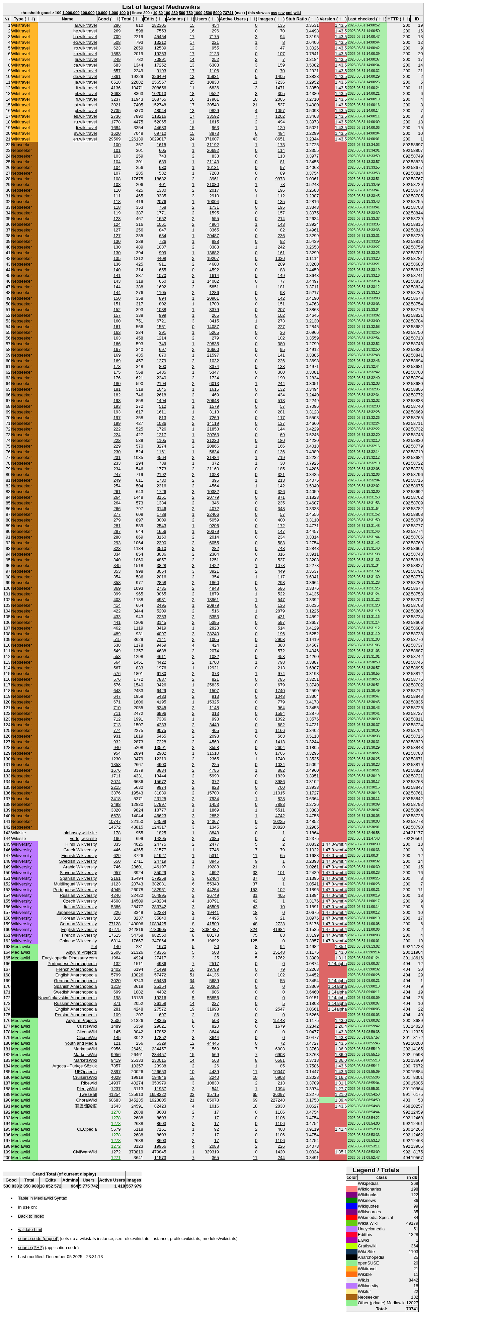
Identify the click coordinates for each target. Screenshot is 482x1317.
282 (215, 548)
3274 (161, 446)
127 (116, 229)
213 (281, 480)
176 (116, 377)
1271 (115, 1157)
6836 (214, 87)
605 (162, 150)
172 (281, 525)
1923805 (158, 1100)
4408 (161, 258)
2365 (214, 758)
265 (215, 315)
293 (116, 542)
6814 (115, 940)
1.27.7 (341, 1088)
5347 (214, 372)
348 (281, 508)
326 (281, 491)
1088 (161, 309)
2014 (214, 537)
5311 (214, 855)
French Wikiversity (79, 935)
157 (281, 212)
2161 (115, 878)
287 (116, 531)
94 (282, 36)
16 (192, 30)
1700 (214, 662)
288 (116, 537)
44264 (213, 889)
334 (116, 554)
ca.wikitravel (85, 65)
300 (281, 372)
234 (116, 468)
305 (281, 93)
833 (215, 156)
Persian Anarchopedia (76, 1014)
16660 (213, 349)
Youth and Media (81, 1043)
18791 (213, 901)
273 (281, 320)
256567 (159, 82)
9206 (214, 525)
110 (116, 190)
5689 (214, 980)
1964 (115, 957)
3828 (161, 565)
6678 (115, 815)
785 (281, 679)
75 (255, 935)
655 (162, 269)
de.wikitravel (85, 76)
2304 (214, 554)
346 (215, 502)
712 (116, 719)
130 (116, 241)
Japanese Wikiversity (77, 912)
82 (282, 229)
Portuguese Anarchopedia (72, 963)
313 (215, 713)
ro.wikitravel (85, 48)
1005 (214, 639)
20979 (213, 605)
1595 (214, 212)
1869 (214, 810)
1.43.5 (341, 25)
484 (281, 133)
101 (116, 150)
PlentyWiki (87, 1088)
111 (116, 195)
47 (282, 48)
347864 (159, 940)
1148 (214, 707)
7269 (214, 417)
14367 (213, 821)
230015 (159, 1060)
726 (162, 241)
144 (116, 286)
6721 (161, 320)
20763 (213, 434)
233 (116, 463)
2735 (115, 110)
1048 (280, 696)
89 (282, 173)
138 (281, 366)
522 (281, 593)
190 (281, 377)
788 (162, 463)
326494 (159, 76)
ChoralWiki (86, 1100)
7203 (214, 173)
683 (116, 65)
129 (281, 127)
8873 (214, 133)
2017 (214, 190)
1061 (161, 224)
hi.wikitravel (86, 59)
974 (281, 673)
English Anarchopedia (76, 974)
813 (162, 417)
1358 (115, 764)
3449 (214, 724)
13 (192, 65)
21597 (213, 355)
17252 (160, 65)
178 (116, 832)
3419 (161, 628)
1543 (115, 1106)
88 (282, 269)
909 (162, 252)
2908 (280, 639)
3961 (214, 178)
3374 (214, 366)
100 (122, 13)
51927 (160, 855)
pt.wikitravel (85, 104)
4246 (115, 895)
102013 (159, 93)
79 (282, 849)
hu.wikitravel (85, 36)
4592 (214, 269)
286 (116, 25)
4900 (161, 764)
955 (215, 48)
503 (215, 952)
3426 (161, 684)
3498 (115, 804)
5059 (214, 520)
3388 (214, 247)
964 (281, 707)
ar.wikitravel (85, 25)
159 (281, 65)
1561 (161, 326)
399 (116, 593)
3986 (280, 781)
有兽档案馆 (86, 1105)
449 (281, 571)
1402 (115, 969)
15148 (279, 952)
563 (281, 736)
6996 (161, 713)
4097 (161, 633)
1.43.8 (341, 1031)
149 (281, 275)
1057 (280, 110)
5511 (280, 810)
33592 (213, 116)
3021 (115, 104)
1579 (214, 406)
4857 (161, 559)
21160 (213, 468)
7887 (161, 679)
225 (215, 764)
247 (116, 474)
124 (116, 224)
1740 (280, 690)
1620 (115, 133)
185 (281, 468)
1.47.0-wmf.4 (334, 844)
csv (274, 13)
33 (255, 872)
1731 (214, 207)
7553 (161, 30)
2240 (161, 377)
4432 (161, 992)
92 (282, 241)
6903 (280, 1048)
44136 (213, 974)
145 (116, 1031)
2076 (161, 201)
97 (282, 167)
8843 (214, 832)
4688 (161, 650)
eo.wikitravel (85, 42)
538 (116, 645)
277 (116, 514)
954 (116, 753)
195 (281, 207)
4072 (214, 508)
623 (116, 48)
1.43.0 (341, 952)
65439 (160, 980)
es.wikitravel (85, 116)
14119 (213, 423)
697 (162, 349)
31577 (160, 849)
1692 (161, 286)
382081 (159, 883)
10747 (115, 821)
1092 (280, 719)
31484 (213, 457)
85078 (213, 1100)
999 (162, 315)
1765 (280, 753)
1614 (214, 275)
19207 (213, 258)
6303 (214, 65)
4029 (115, 1077)
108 (116, 178)
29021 (160, 1026)
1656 (161, 531)
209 (281, 264)
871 (281, 497)
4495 (214, 918)
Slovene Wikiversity (78, 872)
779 (281, 701)
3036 (161, 554)
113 (281, 156)
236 (281, 235)
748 (281, 548)
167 (116, 349)
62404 (213, 878)
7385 (214, 838)
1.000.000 (71, 13)
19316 (160, 997)
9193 (161, 70)
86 (216, 1014)
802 (162, 303)
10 (155, 13)
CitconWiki (87, 1031)
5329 (161, 1043)
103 (116, 156)
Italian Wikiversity (80, 906)
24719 (160, 861)
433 (116, 616)
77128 (115, 923)
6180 (161, 673)
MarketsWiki (85, 1048)
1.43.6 (341, 1043)
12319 (160, 758)
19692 (213, 940)
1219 (115, 986)
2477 (214, 844)
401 (162, 184)
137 (281, 423)
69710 (160, 133)
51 (192, 974)
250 (174, 13)
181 (281, 286)
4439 (214, 1071)
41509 (213, 923)
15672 (160, 781)
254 (116, 485)
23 (192, 1094)
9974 (161, 787)
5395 (214, 622)
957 (116, 872)
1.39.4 (341, 1100)
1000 (198, 13)
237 (215, 1003)
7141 (161, 639)
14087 (213, 326)
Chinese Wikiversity (78, 940)
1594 (280, 713)
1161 (161, 451)
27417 (160, 957)
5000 (217, 13)
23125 (160, 798)
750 (189, 13)
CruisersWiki (85, 1077)
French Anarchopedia (76, 969)
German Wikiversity (78, 923)
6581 (280, 1060)
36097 (279, 1094)
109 (116, 1014)
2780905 (158, 929)
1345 (214, 827)
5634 (214, 451)
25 (192, 82)
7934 (214, 798)
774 (116, 730)
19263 (160, 53)
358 (116, 582)
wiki (297, 13)
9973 (280, 178)
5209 (161, 611)
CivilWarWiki (85, 1151)
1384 (161, 502)
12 (192, 48)
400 (281, 520)
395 (215, 480)
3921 (214, 571)
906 (215, 992)
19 (192, 1009)
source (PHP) (31, 1247)
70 (282, 30)
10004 (213, 201)
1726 (161, 429)
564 (116, 662)
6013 (214, 383)
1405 (280, 76)
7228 (161, 741)
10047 (279, 1071)
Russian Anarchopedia (75, 1003)
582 (162, 173)
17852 (160, 1031)
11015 (279, 792)
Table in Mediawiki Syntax (42, 1198)
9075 (161, 730)
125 (253, 940)
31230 (213, 440)
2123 (214, 53)
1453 (214, 804)
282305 (159, 25)
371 (116, 1003)
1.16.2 (341, 1077)
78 (282, 184)
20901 (213, 298)
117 (281, 417)
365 (215, 1157)
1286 (214, 292)
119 (116, 212)
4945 (115, 889)
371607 (212, 139)
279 (215, 338)
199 (116, 423)
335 (116, 844)
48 (255, 923)
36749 (213, 895)
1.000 (113, 13)
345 (116, 565)
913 (215, 696)
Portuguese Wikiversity (75, 889)
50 (160, 13)
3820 (115, 810)
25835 (213, 684)
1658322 (158, 1094)
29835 (213, 343)
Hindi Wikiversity (81, 844)
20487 (213, 235)
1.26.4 (341, 1026)
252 (215, 59)
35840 (160, 918)
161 (281, 252)
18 (192, 93)
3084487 (210, 929)
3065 (161, 593)
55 (282, 980)
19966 (160, 1146)
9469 (161, 645)
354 (116, 576)
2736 (115, 116)
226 (281, 360)
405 (215, 730)
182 (116, 394)
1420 (280, 1151)
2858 (161, 582)
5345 (161, 707)
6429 (161, 690)
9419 (115, 1060)
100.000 (88, 13)
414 (116, 605)
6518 (115, 82)
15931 (213, 76)
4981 (161, 599)
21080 (213, 184)
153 (253, 889)
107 (281, 53)
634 (162, 235)
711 (116, 713)
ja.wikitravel (86, 82)
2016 (161, 576)
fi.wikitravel (86, 127)
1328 (214, 474)
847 (162, 229)
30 (282, 463)
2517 (214, 963)
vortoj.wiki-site (83, 838)
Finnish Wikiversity (79, 855)
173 (281, 144)
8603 (161, 1112)
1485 (161, 372)
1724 (214, 377)
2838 (280, 1106)
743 (162, 156)
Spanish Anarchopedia (75, 986)
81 (282, 161)
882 (281, 770)
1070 (161, 275)
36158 (160, 1003)
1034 (280, 764)
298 (281, 582)
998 (215, 719)
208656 (159, 87)
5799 (115, 974)
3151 (161, 497)
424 (215, 645)
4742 (280, 815)
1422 (214, 565)
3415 (214, 320)
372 (215, 463)
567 (116, 667)
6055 (214, 542)
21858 (213, 429)
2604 (280, 747)
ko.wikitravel (85, 53)
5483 (161, 696)
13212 (160, 42)
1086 (161, 423)
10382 (213, 491)
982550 (159, 935)
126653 (159, 1071)
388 (281, 645)
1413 (280, 741)
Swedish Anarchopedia (75, 992)
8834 (161, 770)
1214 (161, 338)
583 (281, 542)
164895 (159, 895)
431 (281, 616)
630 (162, 167)
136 (116, 264)
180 (116, 383)
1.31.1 (341, 957)
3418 (115, 798)
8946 (214, 861)
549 (116, 650)
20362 (213, 986)
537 (281, 104)
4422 (161, 662)
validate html (30, 1229)
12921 (213, 667)
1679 (280, 1026)
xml (289, 13)
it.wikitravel (86, 87)
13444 (160, 775)
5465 (161, 736)
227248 (277, 1100)
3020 (115, 980)
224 (116, 434)
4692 (214, 872)
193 (116, 400)
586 (281, 588)
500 (182, 13)
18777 (160, 810)
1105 (161, 292)
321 (281, 474)
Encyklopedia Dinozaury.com (69, 957)
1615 (214, 121)
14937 (115, 1083)
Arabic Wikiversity (80, 866)
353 (116, 571)
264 (116, 497)
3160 (161, 537)
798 (281, 662)
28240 (213, 633)
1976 (161, 667)
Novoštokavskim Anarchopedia (67, 997)
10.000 (101, 13)
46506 (213, 906)
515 (116, 639)
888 (215, 241)
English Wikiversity (79, 929)
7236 (280, 82)
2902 (161, 753)
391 (162, 332)
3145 (161, 622)
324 (253, 929)
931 (116, 736)
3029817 (158, 139)
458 (281, 656)
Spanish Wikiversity (78, 878)
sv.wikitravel (85, 133)
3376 (115, 792)
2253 (161, 616)
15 (192, 25)
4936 (161, 963)
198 (116, 997)
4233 (161, 724)
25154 (160, 986)
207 (281, 309)
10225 (279, 821)
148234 (159, 901)
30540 (213, 104)
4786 (214, 770)
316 (281, 554)
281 (281, 411)
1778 (115, 121)
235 (281, 502)
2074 (214, 650)
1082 (214, 656)
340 (116, 559)
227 (281, 326)
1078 (280, 565)
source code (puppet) (38, 1238)
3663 (115, 93)
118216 (159, 116)
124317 (159, 827)
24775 (160, 844)
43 (255, 139)
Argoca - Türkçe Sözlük (75, 1065)
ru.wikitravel (85, 121)
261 (116, 491)
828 (281, 798)
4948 (214, 588)
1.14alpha (337, 963)
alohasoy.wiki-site (80, 832)
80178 (213, 935)
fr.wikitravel (86, 99)
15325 (213, 701)
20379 (213, 531)
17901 (213, 99)
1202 (280, 116)
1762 (280, 957)
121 (116, 1043)
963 (215, 127)
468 (281, 1129)
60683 (115, 1100)
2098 (214, 736)
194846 (159, 1077)
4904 (214, 224)
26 (216, 1065)
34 (192, 980)
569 (215, 1048)
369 (116, 588)
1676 (115, 770)
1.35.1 (341, 946)
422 (116, 611)
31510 (213, 753)
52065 (160, 121)
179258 (159, 878)
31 (255, 895)
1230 (115, 758)
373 (215, 673)
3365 (214, 229)
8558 (214, 747)
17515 (115, 935)
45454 (160, 36)
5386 (115, 906)
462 (116, 628)
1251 (214, 559)
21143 (213, 161)
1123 (115, 883)
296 (215, 30)
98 (282, 292)
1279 (161, 360)
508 (116, 42)
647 (116, 696)
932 (116, 741)
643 (116, 690)
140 (116, 269)
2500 (208, 13)
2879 (280, 611)
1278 (115, 1112)
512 (162, 406)
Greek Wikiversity (80, 849)
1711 (115, 775)
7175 (214, 36)
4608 (115, 901)
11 (255, 82)
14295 (160, 838)
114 (281, 150)
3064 (161, 571)
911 (162, 264)
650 (162, 281)
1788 (161, 514)
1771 (161, 212)
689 (162, 161)
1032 (214, 360)
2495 (161, 605)
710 (116, 707)
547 (281, 599)
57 (282, 406)
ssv (281, 13)
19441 (213, 912)
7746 (214, 849)
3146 (161, 508)
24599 (160, 821)
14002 (213, 281)
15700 (213, 792)
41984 (279, 929)
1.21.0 (341, 1094)
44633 (160, 127)
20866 (213, 446)
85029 (160, 872)
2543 (161, 525)
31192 (213, 144)
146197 (159, 866)
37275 (115, 929)
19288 (213, 866)
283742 (159, 906)
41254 (115, 1094)
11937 (160, 1088)
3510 (161, 548)
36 (282, 332)
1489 (115, 1026)
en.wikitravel (85, 139)
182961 (159, 889)
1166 (280, 730)
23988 (160, 1065)
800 (162, 366)
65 (282, 855)
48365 (160, 952)
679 (281, 684)
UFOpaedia (86, 1071)
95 (282, 349)
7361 (115, 76)
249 (116, 59)
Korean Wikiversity (79, 918)
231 (116, 457)
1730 (161, 480)
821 (215, 679)
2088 (214, 1146)
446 (116, 849)
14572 (115, 827)
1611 (161, 411)
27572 (160, 1009)
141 (116, 275)
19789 (213, 969)
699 (116, 992)
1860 (214, 582)
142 (281, 298)
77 (282, 281)
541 (215, 1088)
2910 (214, 195)
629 (116, 855)
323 (116, 548)
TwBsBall (88, 1094)
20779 (213, 497)
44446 (213, 1043)
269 (116, 30)
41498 (160, 969)
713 (116, 724)
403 (116, 599)
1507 (214, 690)
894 (162, 298)
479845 (159, 1151)
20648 (213, 400)
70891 (160, 59)
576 (116, 673)
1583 (115, 53)
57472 (160, 974)
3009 (161, 520)
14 (192, 59)
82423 (160, 1106)
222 (116, 429)
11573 (160, 1157)
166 (116, 343)
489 (116, 633)
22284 (160, 912)
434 (281, 394)
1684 (115, 127)
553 (116, 656)
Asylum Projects (81, 952)
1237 (115, 1088)
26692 (213, 150)
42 (255, 901)
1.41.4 (341, 1129)
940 (116, 747)
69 (282, 434)
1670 (161, 946)
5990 (214, 775)
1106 (214, 70)
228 (116, 440)
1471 (280, 87)
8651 (280, 139)
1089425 (158, 923)
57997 (160, 804)
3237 (115, 99)
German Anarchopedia (75, 980)
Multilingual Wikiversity (75, 883)
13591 (160, 747)
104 (116, 161)
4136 (115, 87)
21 (255, 104)
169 (116, 355)
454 (215, 25)
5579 (115, 1129)
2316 (161, 485)
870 (162, 355)
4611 (161, 656)
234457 (159, 1048)
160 (116, 320)
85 (282, 1065)
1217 (161, 434)
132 (281, 389)
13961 (213, 599)
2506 (115, 952)
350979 (159, 1083)
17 (192, 36)
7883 (280, 804)
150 (116, 298)
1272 (115, 1146)
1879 (214, 593)
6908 (280, 1077)
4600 (214, 264)
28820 (279, 827)
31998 (213, 1009)
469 (215, 394)
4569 (214, 741)
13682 (213, 252)
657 (116, 70)
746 (116, 866)
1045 (161, 389)
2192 (161, 474)
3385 (161, 195)
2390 (161, 542)
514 (281, 628)
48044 (160, 110)
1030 (280, 258)
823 (215, 787)
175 (116, 372)
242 (281, 247)
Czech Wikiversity (80, 901)
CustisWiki (87, 1026)
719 (281, 457)
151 (116, 303)
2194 (161, 383)
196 (281, 190)
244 (281, 383)
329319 (212, 1151)
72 (282, 1043)
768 (162, 207)
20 (216, 946)
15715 (213, 1094)
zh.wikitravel (85, 70)
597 (281, 622)
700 (281, 787)
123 (116, 218)
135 (281, 25)
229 (116, 446)
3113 (214, 411)
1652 (161, 218)
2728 (280, 923)
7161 (161, 1129)
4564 (161, 457)
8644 (214, 1031)
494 (281, 121)
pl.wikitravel (86, 110)
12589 (160, 48)
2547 (280, 1009)
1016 (214, 1106)
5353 (214, 616)
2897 (115, 1071)
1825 (161, 832)
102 (281, 315)
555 (215, 218)
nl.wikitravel (86, 93)
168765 (159, 99)
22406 (213, 514)
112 (281, 195)
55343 (213, 883)
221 (215, 42)
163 (116, 332)
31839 (160, 792)
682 (281, 724)
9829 (214, 110)
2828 (214, 628)
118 (116, 201)
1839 (280, 775)
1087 (161, 247)
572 (281, 650)
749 (162, 343)
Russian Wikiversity (78, 895)
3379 (214, 309)
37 (255, 878)
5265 (214, 332)
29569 (115, 139)
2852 (214, 815)
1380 (161, 190)
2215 (115, 787)
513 (281, 400)
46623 (160, 815)
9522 (214, 93)
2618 (161, 394)
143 (281, 224)
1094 (280, 1088)
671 (116, 701)
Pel (94, 946)
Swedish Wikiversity (78, 861)
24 (192, 139)
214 (281, 218)
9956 (115, 1048)
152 (116, 309)
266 (116, 508)
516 (215, 611)
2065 (280, 99)
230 (116, 451)
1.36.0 (341, 1048)
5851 (214, 286)
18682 (160, 178)
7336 (161, 719)
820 (215, 1026)
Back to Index (31, 1216)
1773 (161, 468)
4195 (161, 701)
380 (281, 343)
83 (282, 935)
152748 (159, 104)
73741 (228, 13)
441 (116, 622)
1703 (214, 303)
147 (281, 531)
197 (116, 417)
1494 (161, 400)
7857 (115, 1065)
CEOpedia (87, 1129)
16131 (213, 167)
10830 (213, 82)
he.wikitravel (85, 30)
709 (116, 36)
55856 (213, 997)
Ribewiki (89, 1083)
